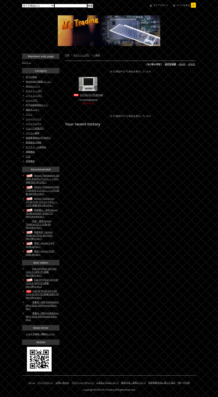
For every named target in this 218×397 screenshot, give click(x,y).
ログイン (26, 62)
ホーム (31, 382)
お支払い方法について (107, 382)
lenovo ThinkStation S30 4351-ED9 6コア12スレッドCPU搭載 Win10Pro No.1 (42, 179)
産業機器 (30, 161)
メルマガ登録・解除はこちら (40, 334)
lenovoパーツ (33, 86)
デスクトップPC (81, 55)
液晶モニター (32, 109)
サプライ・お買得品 (36, 147)
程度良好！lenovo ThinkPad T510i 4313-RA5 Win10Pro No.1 (39, 235)
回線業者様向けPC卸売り (38, 137)
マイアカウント (161, 5)
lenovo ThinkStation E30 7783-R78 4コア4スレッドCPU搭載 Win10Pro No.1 (42, 190)
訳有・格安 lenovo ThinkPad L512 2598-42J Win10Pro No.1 (38, 224)
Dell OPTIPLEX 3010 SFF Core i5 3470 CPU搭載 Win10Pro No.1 (41, 272)
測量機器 (30, 151)
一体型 (96, 55)
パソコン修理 (32, 133)
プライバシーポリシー (83, 382)
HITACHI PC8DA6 (88, 95)
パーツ (29, 114)
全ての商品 (31, 76)
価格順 (182, 64)
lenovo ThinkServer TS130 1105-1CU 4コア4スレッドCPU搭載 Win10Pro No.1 (42, 202)
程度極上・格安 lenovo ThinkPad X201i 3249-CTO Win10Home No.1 (42, 213)
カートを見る (186, 5)
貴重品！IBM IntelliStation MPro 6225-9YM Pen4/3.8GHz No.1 (42, 305)
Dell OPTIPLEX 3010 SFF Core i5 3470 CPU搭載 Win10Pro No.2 (42, 283)
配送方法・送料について (133, 382)
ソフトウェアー (34, 123)
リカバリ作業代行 (35, 128)
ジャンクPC (32, 100)
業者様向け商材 (34, 142)
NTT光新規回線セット (37, 105)
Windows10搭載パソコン (39, 81)
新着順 (191, 64)
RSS (179, 382)
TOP (67, 55)
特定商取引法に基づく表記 (161, 382)
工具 (28, 156)
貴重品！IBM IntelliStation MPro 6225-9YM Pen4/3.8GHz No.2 (42, 316)
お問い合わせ (62, 382)
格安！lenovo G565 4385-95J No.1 (40, 253)
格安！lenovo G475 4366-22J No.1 (40, 245)
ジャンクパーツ (34, 119)
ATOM (186, 382)
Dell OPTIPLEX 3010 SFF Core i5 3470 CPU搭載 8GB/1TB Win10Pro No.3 (42, 294)
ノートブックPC (34, 95)
